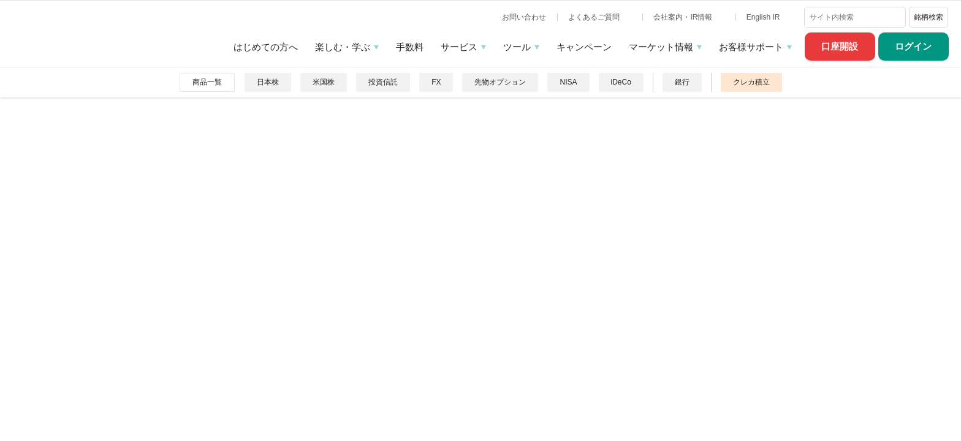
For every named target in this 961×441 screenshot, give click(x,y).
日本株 (268, 82)
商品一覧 (207, 82)
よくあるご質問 (594, 17)
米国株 (324, 82)
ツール (517, 47)
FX (436, 82)
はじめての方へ (266, 47)
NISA (568, 82)
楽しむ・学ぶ (342, 47)
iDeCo (621, 82)
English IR (764, 17)
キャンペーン (584, 47)
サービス (459, 47)
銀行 (682, 82)
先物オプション (500, 82)
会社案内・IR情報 (683, 17)
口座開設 (839, 46)
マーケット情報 (661, 47)
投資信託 (383, 82)
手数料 (410, 47)
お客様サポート (751, 47)
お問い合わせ (524, 17)
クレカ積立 (751, 82)
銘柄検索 (928, 17)
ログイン (913, 46)
